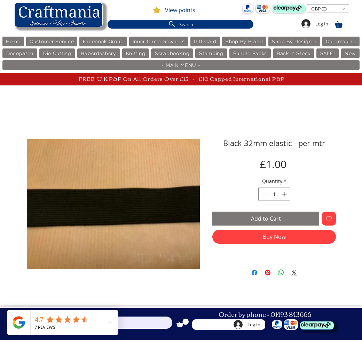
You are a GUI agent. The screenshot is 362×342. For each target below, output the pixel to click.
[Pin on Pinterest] (267, 272)
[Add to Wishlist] (329, 219)
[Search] (180, 24)
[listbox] (328, 8)
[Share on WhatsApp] (281, 272)
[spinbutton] (274, 194)
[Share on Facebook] (254, 272)
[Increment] (285, 194)
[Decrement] (263, 194)
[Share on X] (294, 272)
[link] (342, 23)
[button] (328, 8)
